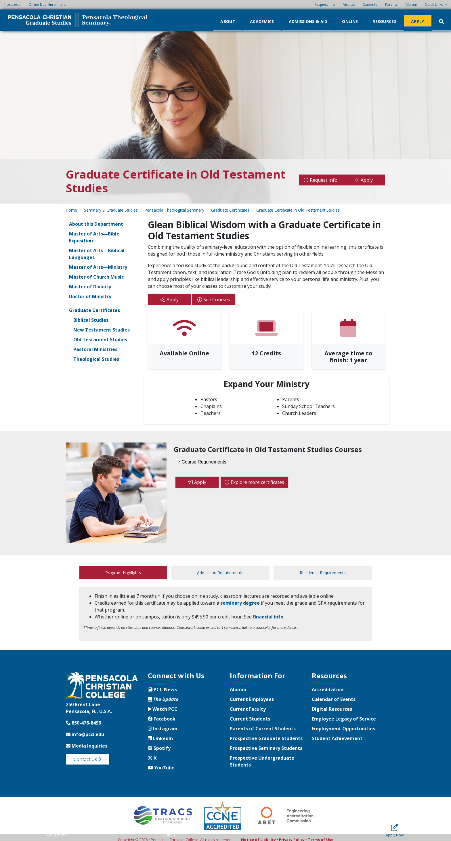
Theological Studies (96, 359)
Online (350, 21)
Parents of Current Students (263, 724)
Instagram (162, 724)
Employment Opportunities (343, 724)
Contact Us (87, 755)
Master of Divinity (90, 286)
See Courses (216, 299)
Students (370, 4)
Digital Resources (332, 705)
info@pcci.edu (85, 730)
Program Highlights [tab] (123, 572)
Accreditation (327, 685)
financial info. (268, 612)
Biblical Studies (90, 320)
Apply (417, 21)
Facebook (161, 714)
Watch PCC (162, 705)
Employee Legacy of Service (344, 714)
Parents (391, 4)
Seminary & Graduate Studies (111, 210)
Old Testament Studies (100, 339)
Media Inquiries (86, 741)
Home (71, 210)
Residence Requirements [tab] (323, 572)
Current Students (250, 714)
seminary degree (240, 598)
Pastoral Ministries (95, 349)
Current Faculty (248, 705)
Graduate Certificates (230, 210)
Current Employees (252, 695)
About (227, 21)
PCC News (162, 685)
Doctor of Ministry (90, 296)
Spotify (159, 744)
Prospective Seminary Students (266, 744)
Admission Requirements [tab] (220, 572)
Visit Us (349, 4)
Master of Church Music (96, 277)
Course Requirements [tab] (201, 461)
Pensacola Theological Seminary (174, 210)
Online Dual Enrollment (47, 4)
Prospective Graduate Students (266, 734)
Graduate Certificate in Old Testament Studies (298, 210)
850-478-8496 (83, 718)
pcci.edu (11, 4)
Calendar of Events (334, 695)
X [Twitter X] (152, 753)
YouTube (161, 763)
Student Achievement (337, 734)
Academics (262, 21)
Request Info (325, 4)
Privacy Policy (292, 835)
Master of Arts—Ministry (98, 267)
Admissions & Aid (308, 21)
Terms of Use (320, 835)
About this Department (96, 224)
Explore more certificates (257, 482)
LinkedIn (160, 734)
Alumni (411, 4)
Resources (384, 21)
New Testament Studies (101, 330)
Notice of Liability (258, 835)
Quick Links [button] (434, 4)
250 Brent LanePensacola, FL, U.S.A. (89, 703)
